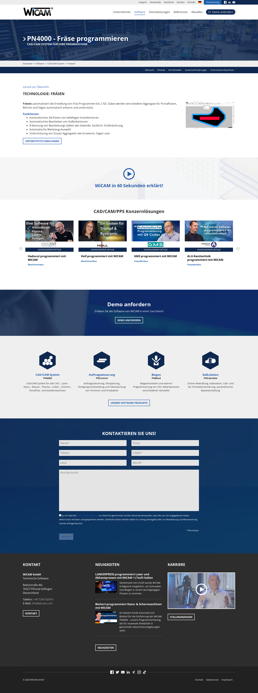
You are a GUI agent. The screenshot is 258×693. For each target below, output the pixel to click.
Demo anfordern (222, 12)
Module (161, 69)
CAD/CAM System (55, 63)
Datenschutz (212, 679)
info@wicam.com (42, 603)
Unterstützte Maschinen (222, 69)
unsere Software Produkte (129, 402)
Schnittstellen (175, 69)
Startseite (27, 63)
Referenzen (181, 12)
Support (143, 2)
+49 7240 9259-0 (43, 599)
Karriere (180, 2)
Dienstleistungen (159, 12)
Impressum (227, 679)
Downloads (155, 2)
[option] (49, 246)
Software (139, 12)
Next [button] (237, 248)
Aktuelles (197, 12)
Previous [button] (20, 248)
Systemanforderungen (196, 69)
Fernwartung (212, 2)
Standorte (169, 2)
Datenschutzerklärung (87, 515)
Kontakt (191, 2)
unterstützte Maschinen (42, 141)
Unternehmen (122, 12)
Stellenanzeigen (181, 617)
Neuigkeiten (106, 647)
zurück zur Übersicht (36, 87)
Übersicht (149, 69)
